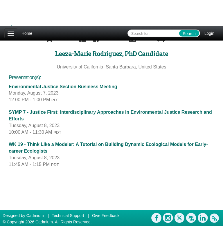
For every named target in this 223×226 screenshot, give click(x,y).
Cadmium (35, 215)
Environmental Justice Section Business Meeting (63, 86)
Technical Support (68, 215)
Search (189, 33)
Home (26, 33)
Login (209, 33)
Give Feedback (105, 215)
